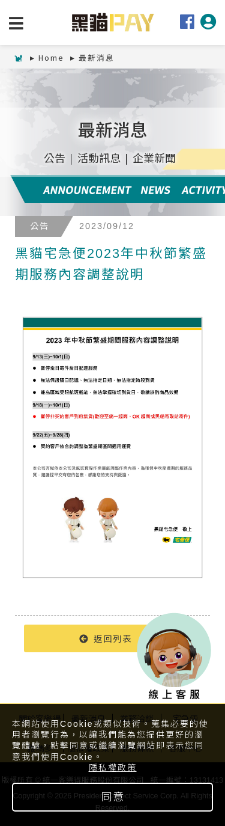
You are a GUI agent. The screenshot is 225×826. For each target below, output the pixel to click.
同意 (113, 797)
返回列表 (105, 638)
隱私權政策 (113, 767)
